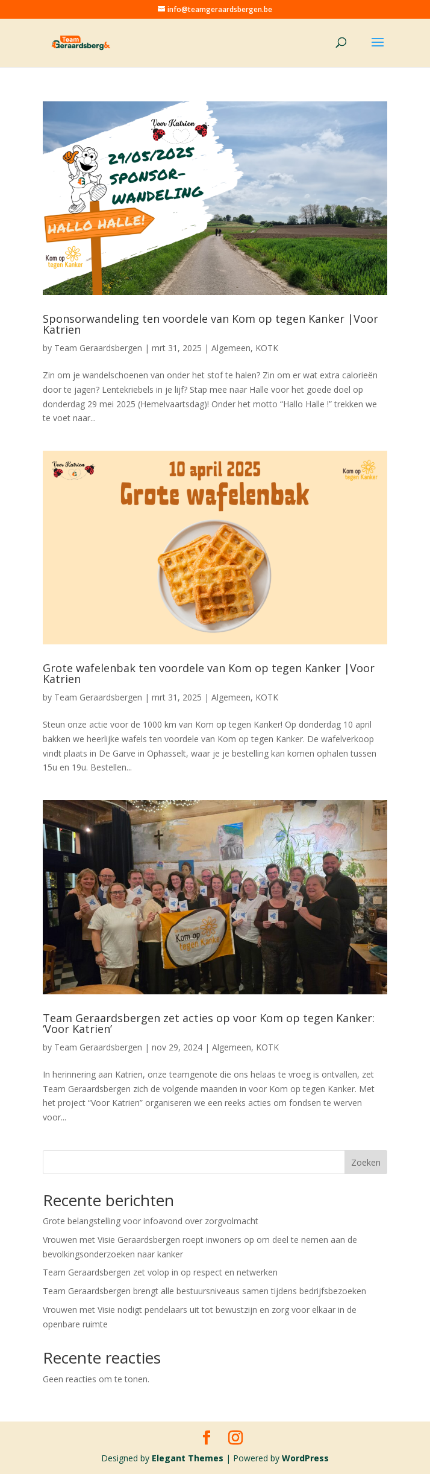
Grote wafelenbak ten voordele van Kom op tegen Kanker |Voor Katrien (209, 673)
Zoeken (366, 1162)
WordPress (305, 1458)
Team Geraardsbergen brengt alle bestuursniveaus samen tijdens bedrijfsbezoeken (204, 1291)
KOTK (266, 348)
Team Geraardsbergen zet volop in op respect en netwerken (160, 1272)
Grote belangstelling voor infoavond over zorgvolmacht (150, 1221)
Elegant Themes (187, 1458)
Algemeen (231, 348)
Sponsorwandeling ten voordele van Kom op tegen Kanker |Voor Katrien (210, 324)
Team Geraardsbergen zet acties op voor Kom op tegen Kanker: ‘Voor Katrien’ (209, 1023)
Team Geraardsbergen (98, 348)
